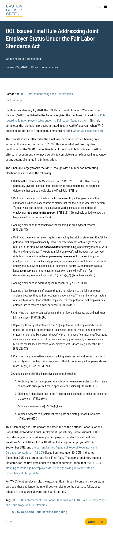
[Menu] (105, 7)
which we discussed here (88, 130)
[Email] (45, 522)
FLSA (77, 500)
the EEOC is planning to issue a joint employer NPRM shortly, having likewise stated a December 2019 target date (53, 468)
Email (9, 521)
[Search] (98, 6)
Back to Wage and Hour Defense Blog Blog (38, 512)
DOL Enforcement (32, 94)
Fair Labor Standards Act (57, 500)
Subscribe (96, 522)
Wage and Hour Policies (58, 94)
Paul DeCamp (14, 100)
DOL (15, 500)
